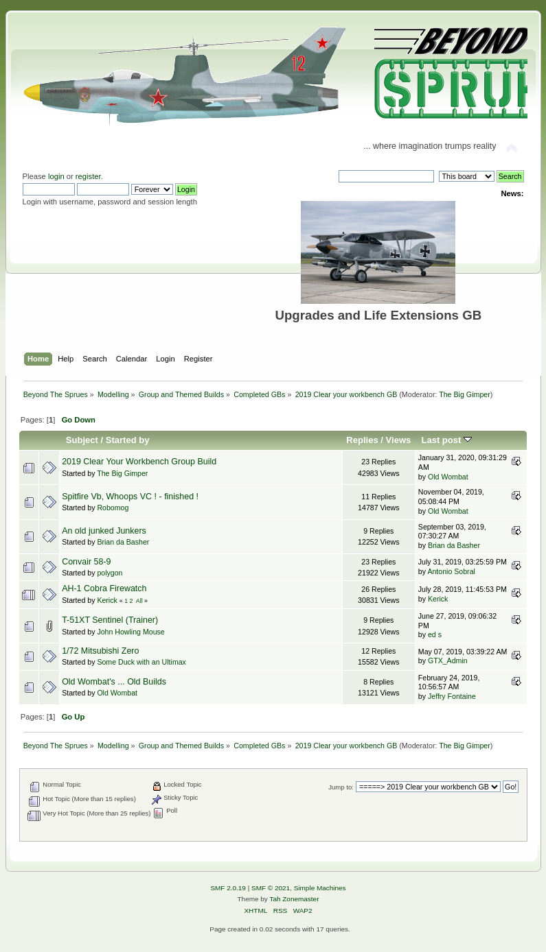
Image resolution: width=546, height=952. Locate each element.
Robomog (112, 507)
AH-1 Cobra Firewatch (104, 588)
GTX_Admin (448, 660)
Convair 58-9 (86, 562)
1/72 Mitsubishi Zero (100, 651)
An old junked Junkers (104, 531)
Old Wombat (448, 477)
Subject (82, 440)
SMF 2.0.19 (228, 888)
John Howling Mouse (130, 632)
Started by (128, 440)
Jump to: (341, 787)
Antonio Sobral (451, 571)
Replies (362, 440)
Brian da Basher (123, 542)
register (88, 176)
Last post (446, 440)
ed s (435, 634)
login (56, 176)
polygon (109, 573)
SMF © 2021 (270, 888)
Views (398, 440)
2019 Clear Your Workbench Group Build (139, 461)
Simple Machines (320, 888)
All (139, 600)
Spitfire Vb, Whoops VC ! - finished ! (130, 496)
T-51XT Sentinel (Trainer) (110, 620)
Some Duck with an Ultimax (141, 662)
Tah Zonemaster (294, 899)
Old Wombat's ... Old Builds (114, 682)
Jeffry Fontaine (452, 696)
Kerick (107, 600)
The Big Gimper (464, 394)
